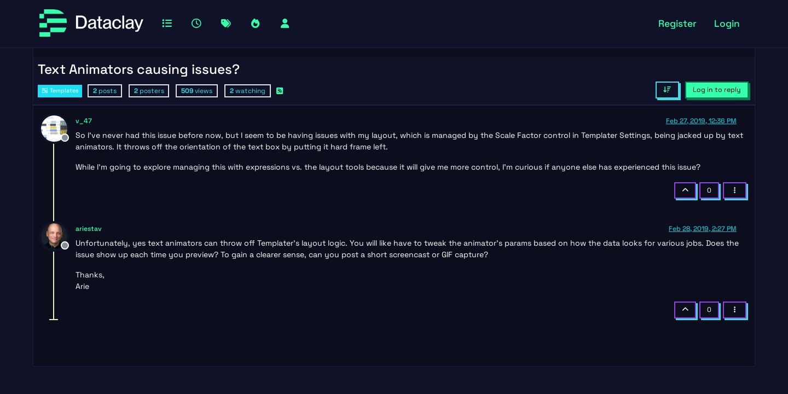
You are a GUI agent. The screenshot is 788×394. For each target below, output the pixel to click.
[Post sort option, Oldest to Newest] (667, 90)
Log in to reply (717, 89)
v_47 (84, 121)
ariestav (89, 228)
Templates (60, 90)
